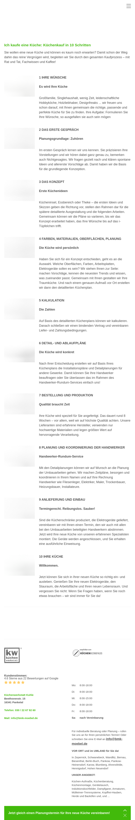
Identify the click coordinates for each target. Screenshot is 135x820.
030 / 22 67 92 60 (25, 710)
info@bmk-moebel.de (24, 718)
